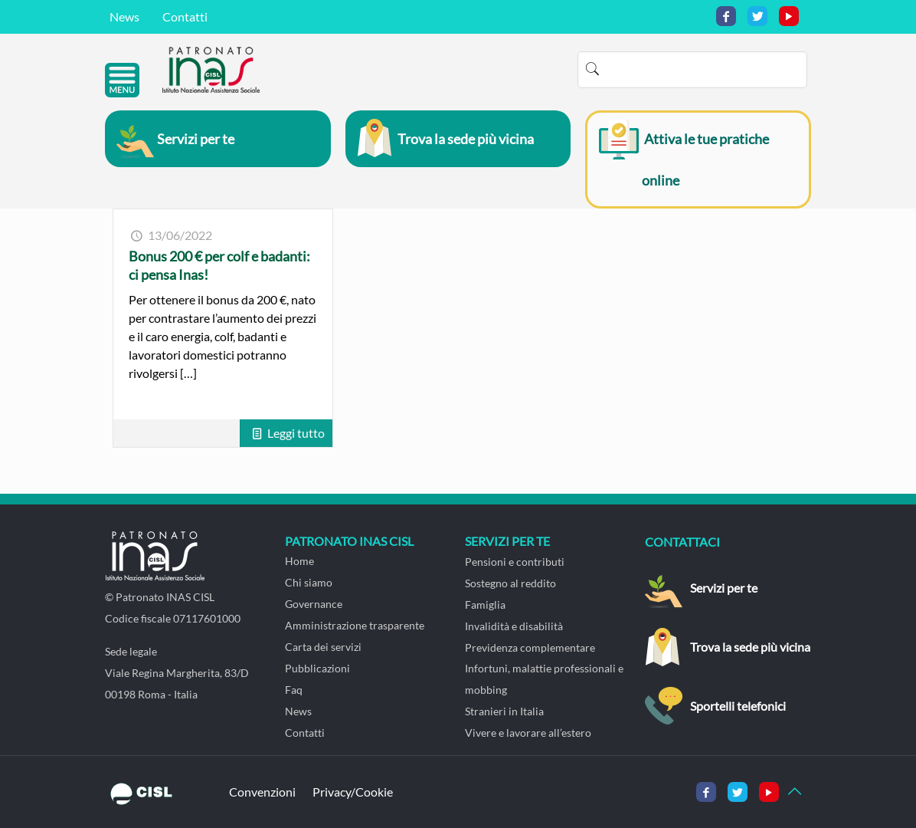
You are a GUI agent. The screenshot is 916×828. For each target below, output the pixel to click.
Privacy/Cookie (352, 791)
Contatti (185, 16)
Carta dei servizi (323, 646)
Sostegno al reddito (510, 583)
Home (299, 560)
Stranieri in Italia (504, 711)
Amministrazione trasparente (354, 625)
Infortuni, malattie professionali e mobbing (544, 679)
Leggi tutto (296, 433)
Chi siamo (308, 582)
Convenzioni (262, 791)
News (124, 16)
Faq (294, 689)
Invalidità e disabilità (514, 625)
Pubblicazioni (317, 668)
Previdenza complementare (530, 647)
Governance (313, 603)
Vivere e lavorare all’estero (528, 732)
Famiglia (485, 604)
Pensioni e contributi (514, 561)
